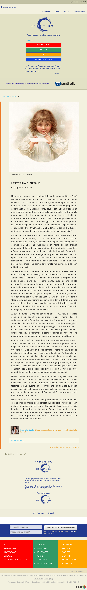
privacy (70, 531)
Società (66, 552)
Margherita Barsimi (27, 430)
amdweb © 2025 (81, 571)
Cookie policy (38, 579)
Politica (66, 549)
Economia (67, 545)
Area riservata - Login (9, 7)
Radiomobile (10, 549)
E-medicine (42, 549)
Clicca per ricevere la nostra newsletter (60, 528)
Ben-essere (42, 552)
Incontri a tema (44, 564)
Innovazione (10, 552)
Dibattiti (66, 556)
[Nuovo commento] (17, 440)
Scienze (8, 556)
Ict (5, 545)
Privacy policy (48, 579)
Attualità (14, 97)
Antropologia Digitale (15, 560)
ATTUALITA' (5, 97)
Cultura (41, 545)
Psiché (40, 556)
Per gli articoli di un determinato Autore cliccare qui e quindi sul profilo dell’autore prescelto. (43, 487)
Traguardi (42, 560)
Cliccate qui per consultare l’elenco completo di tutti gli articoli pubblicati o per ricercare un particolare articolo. (43, 480)
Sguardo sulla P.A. (71, 560)
